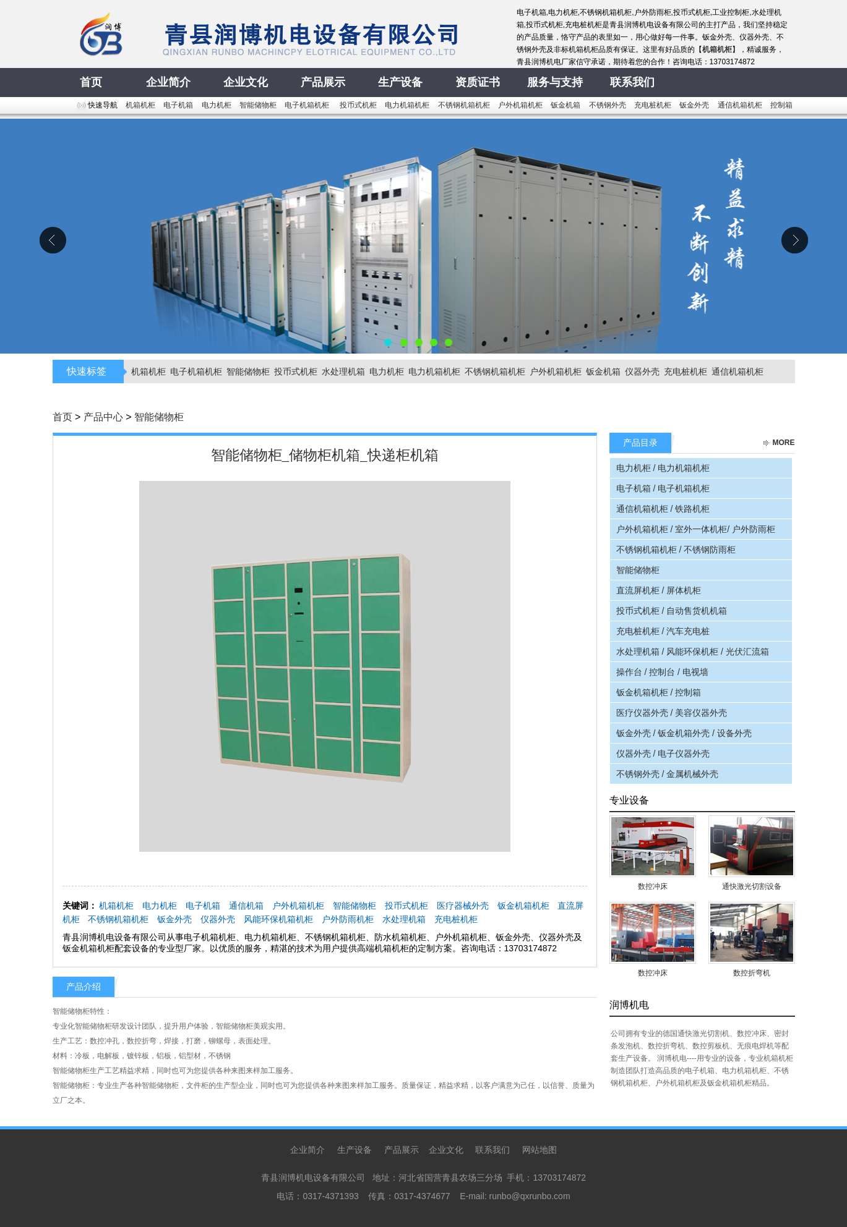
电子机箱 (178, 105)
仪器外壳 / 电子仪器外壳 (663, 753)
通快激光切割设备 (751, 886)
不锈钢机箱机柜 (464, 105)
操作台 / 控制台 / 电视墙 (662, 672)
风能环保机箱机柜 (278, 919)
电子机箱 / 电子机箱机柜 (663, 488)
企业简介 (307, 1150)
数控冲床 (653, 886)
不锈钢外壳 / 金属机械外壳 (667, 774)
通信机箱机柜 (740, 105)
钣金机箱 (565, 105)
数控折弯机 (751, 973)
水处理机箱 (343, 371)
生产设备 (354, 1150)
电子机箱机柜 (308, 105)
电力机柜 (216, 105)
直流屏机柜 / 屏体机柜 (659, 590)
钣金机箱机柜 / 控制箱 (659, 692)
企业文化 (446, 1150)
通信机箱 (246, 906)
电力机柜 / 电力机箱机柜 (663, 468)
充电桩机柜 (652, 105)
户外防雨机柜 (348, 919)
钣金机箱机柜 (523, 906)
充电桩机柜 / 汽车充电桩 (663, 631)
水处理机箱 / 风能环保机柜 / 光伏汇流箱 (692, 651)
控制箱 (781, 105)
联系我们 (492, 1150)
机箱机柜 (140, 105)
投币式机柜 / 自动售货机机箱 (672, 611)
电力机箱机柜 (407, 105)
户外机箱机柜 (520, 105)
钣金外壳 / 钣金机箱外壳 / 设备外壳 (684, 733)
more (784, 442)
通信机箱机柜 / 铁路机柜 (663, 509)
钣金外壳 (694, 105)
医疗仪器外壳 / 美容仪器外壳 (672, 713)
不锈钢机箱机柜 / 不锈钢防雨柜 (676, 549)
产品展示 (401, 1150)
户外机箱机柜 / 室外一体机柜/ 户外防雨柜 (695, 529)
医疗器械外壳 (463, 906)
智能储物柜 (258, 105)
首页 (62, 417)
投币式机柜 (358, 105)
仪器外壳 (642, 371)
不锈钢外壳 (607, 105)
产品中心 (103, 417)
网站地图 (539, 1150)
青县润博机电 (423, 236)
